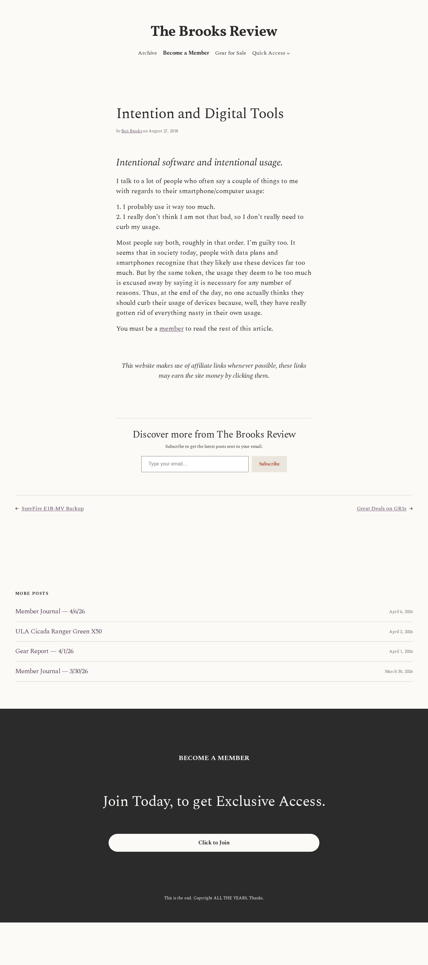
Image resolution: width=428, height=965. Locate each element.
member (171, 329)
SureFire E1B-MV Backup (53, 508)
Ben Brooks (131, 131)
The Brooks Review (214, 32)
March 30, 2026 (399, 671)
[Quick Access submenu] (288, 53)
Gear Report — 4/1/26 (44, 651)
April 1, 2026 (401, 651)
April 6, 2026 (401, 612)
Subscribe (269, 464)
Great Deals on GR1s (382, 508)
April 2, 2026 (401, 632)
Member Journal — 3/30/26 (51, 671)
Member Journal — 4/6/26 (50, 611)
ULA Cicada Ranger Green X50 (58, 632)
